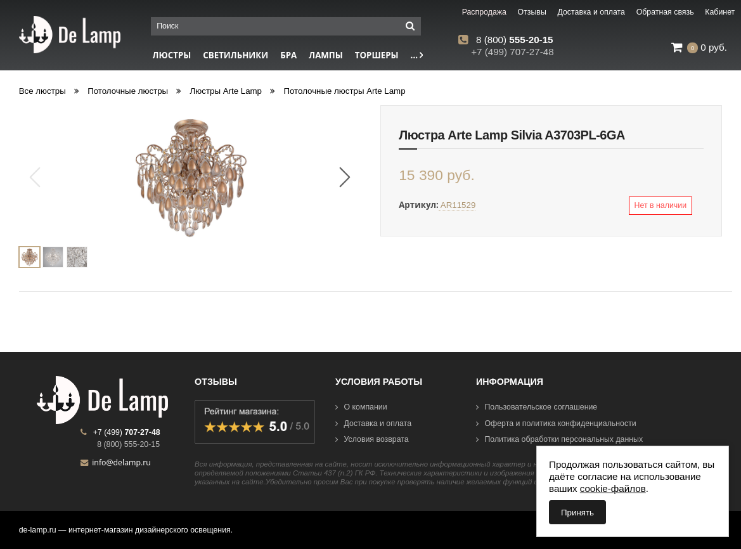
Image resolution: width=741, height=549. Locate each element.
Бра (288, 55)
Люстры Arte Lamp (226, 91)
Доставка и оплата (373, 423)
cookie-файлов (613, 488)
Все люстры (42, 91)
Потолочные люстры (127, 91)
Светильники (235, 55)
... (417, 55)
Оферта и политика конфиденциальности (556, 423)
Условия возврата (372, 439)
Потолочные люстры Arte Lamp (344, 91)
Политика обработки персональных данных (559, 439)
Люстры (172, 55)
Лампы (326, 55)
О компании (361, 407)
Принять (577, 512)
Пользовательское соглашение (536, 407)
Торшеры (377, 55)
